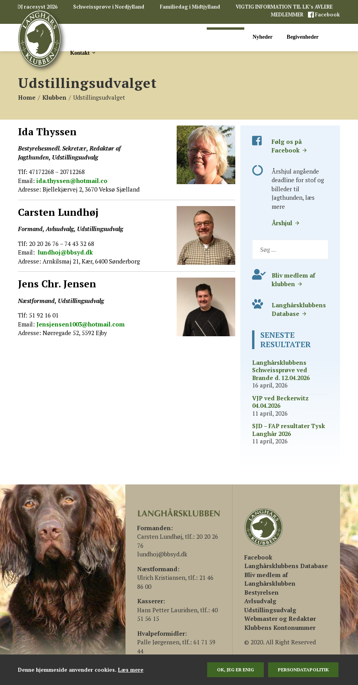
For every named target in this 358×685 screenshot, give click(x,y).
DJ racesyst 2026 (37, 7)
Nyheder (262, 37)
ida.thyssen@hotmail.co (71, 181)
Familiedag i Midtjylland (190, 7)
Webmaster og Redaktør (280, 618)
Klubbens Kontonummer (279, 627)
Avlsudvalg (260, 601)
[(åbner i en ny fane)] (258, 557)
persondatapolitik (303, 669)
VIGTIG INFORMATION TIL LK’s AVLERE (284, 7)
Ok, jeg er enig (235, 669)
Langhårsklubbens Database (299, 309)
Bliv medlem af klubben (293, 279)
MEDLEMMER (287, 14)
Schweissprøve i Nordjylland (108, 7)
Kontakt (83, 53)
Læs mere (130, 669)
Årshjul (286, 223)
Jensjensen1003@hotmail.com (80, 324)
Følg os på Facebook (290, 146)
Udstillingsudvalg (270, 610)
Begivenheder (303, 37)
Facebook (327, 14)
